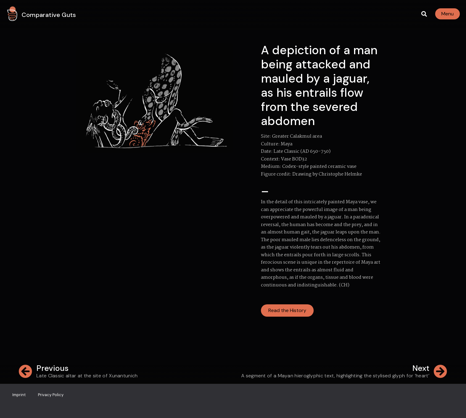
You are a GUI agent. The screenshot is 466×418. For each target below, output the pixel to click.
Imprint (19, 394)
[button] (424, 14)
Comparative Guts (49, 15)
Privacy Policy (51, 394)
